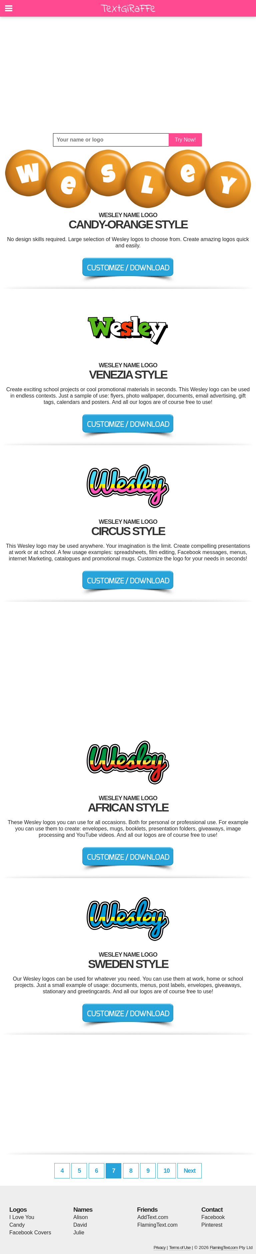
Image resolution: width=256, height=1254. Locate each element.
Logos (18, 1209)
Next (189, 1170)
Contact (212, 1209)
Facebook (213, 1217)
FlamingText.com (157, 1225)
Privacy (160, 1247)
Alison (80, 1217)
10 (167, 1170)
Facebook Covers (30, 1232)
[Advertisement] (128, 75)
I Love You (21, 1217)
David (80, 1225)
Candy (17, 1225)
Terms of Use (180, 1247)
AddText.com (152, 1217)
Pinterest (211, 1225)
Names (82, 1209)
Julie (78, 1232)
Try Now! (185, 140)
